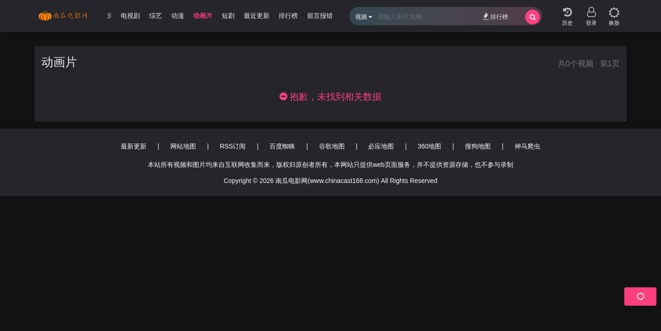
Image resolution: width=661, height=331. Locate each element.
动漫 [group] (177, 15)
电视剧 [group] (130, 15)
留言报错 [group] (320, 15)
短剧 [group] (228, 15)
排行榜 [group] (288, 15)
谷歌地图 (332, 146)
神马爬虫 (527, 146)
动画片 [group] (203, 15)
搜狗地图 (478, 146)
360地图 (429, 146)
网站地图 (183, 146)
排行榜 (495, 16)
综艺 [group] (155, 15)
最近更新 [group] (256, 15)
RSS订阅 (233, 146)
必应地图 (381, 146)
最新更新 (133, 146)
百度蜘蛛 (282, 146)
